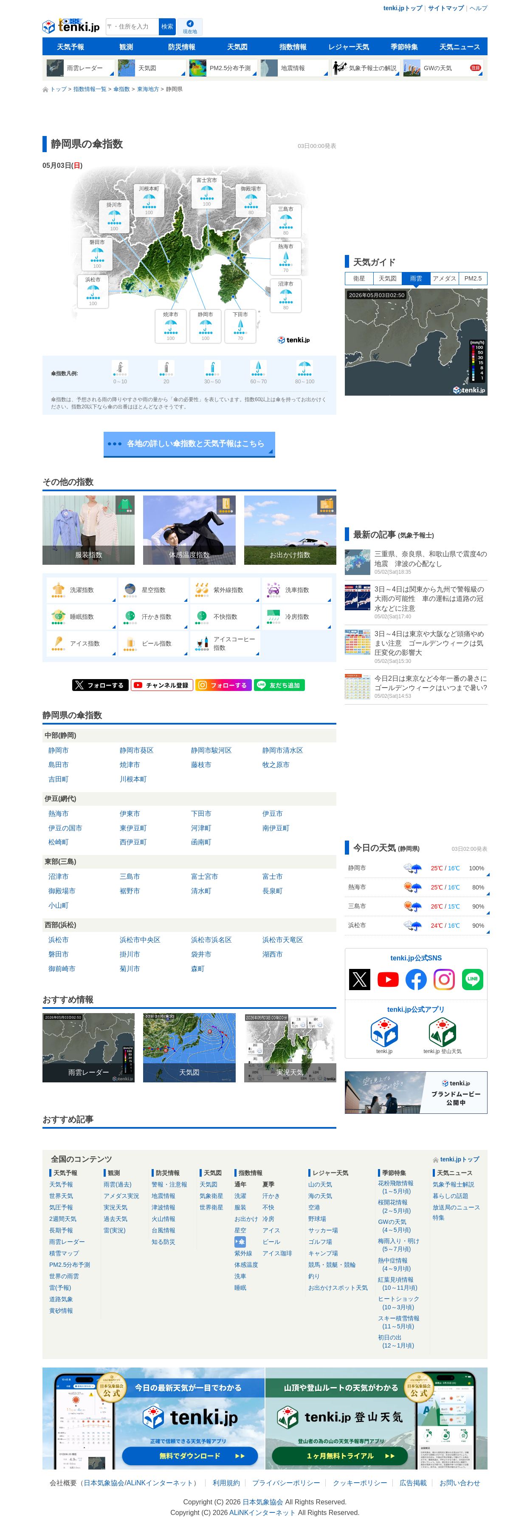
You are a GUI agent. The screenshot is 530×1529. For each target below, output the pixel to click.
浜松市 (58, 939)
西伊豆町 (133, 842)
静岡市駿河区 (211, 750)
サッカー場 (323, 1230)
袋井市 (201, 954)
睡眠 (240, 1287)
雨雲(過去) (117, 1184)
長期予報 (61, 1230)
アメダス (445, 278)
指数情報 (293, 47)
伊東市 (130, 813)
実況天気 (115, 1207)
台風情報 (163, 1230)
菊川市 (130, 968)
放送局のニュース (456, 1207)
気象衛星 (211, 1195)
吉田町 (58, 779)
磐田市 (58, 954)
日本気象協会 (104, 1483)
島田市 (58, 764)
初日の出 (402, 1342)
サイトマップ (446, 8)
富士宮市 (204, 876)
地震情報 (163, 1195)
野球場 (317, 1218)
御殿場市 (62, 891)
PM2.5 (473, 278)
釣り (314, 1276)
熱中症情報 (402, 1265)
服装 (240, 1207)
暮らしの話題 (450, 1195)
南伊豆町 (276, 828)
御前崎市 (62, 968)
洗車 (240, 1276)
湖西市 (272, 954)
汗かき (271, 1195)
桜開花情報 (402, 1207)
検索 (167, 26)
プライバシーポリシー (286, 1483)
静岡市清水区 (282, 750)
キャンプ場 (323, 1253)
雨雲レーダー (67, 1241)
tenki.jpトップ (402, 8)
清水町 (201, 891)
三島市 (130, 876)
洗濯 (240, 1195)
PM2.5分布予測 (69, 1264)
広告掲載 (413, 1483)
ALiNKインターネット (160, 1483)
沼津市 (58, 876)
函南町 (201, 842)
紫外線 (243, 1253)
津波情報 (163, 1207)
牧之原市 (276, 764)
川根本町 (133, 779)
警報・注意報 (169, 1184)
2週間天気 (62, 1218)
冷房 (268, 1218)
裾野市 (130, 891)
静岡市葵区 (137, 750)
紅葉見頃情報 (402, 1284)
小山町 (58, 905)
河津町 (201, 828)
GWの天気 (402, 1226)
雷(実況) (114, 1230)
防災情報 (181, 47)
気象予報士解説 (453, 1184)
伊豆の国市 (65, 828)
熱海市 (58, 813)
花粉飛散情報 (402, 1187)
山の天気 (320, 1184)
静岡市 (58, 750)
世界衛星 (211, 1207)
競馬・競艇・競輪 (332, 1264)
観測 (126, 47)
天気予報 (70, 47)
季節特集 (404, 47)
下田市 (201, 813)
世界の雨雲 (64, 1276)
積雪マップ (64, 1253)
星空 (240, 1230)
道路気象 (61, 1299)
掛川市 (130, 954)
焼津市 (130, 764)
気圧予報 (61, 1207)
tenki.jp (71, 29)
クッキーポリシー (360, 1483)
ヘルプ (479, 8)
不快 (268, 1207)
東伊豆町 (133, 828)
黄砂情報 (61, 1310)
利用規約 (226, 1483)
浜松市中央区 (140, 939)
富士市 (272, 876)
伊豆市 (272, 813)
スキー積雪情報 (402, 1323)
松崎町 (58, 842)
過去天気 (115, 1218)
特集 (439, 1217)
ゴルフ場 (320, 1241)
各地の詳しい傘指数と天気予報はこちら (196, 443)
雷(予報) (60, 1287)
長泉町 (272, 891)
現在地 (190, 31)
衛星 (359, 278)
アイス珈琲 (277, 1253)
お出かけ (246, 1218)
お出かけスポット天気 (338, 1287)
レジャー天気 (348, 47)
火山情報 (163, 1218)
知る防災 (163, 1241)
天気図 (237, 47)
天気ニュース (460, 47)
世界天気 (61, 1195)
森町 (198, 968)
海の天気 (320, 1195)
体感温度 (246, 1264)
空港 (314, 1207)
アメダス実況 (121, 1195)
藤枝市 (201, 764)
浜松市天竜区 (282, 939)
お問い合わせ (460, 1483)
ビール (271, 1241)
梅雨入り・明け (402, 1245)
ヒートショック (402, 1303)
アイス (271, 1230)
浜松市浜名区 (211, 939)
